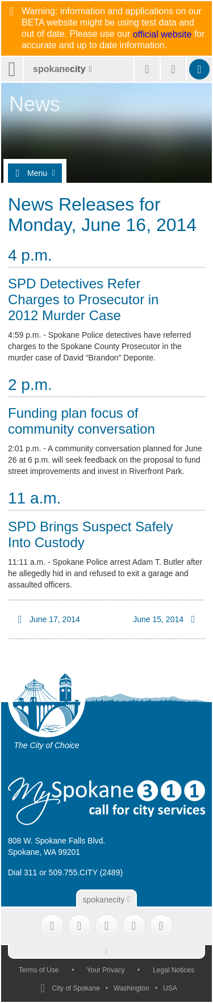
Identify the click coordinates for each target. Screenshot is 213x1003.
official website (162, 34)
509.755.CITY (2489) (86, 872)
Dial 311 (22, 872)
